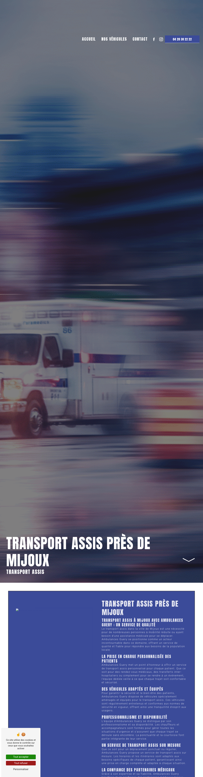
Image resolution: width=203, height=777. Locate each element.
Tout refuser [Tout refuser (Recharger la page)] (21, 763)
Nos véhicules (113, 74)
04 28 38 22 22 (180, 74)
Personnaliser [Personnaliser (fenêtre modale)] (21, 769)
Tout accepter (21, 756)
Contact (138, 74)
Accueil (88, 74)
